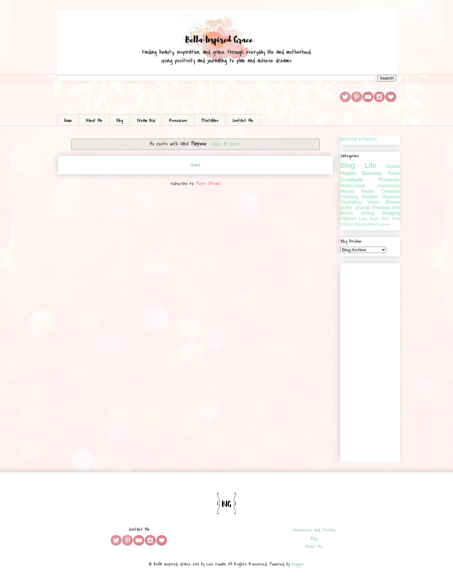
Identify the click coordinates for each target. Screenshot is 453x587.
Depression (388, 185)
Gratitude (352, 180)
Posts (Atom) (208, 183)
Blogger (297, 564)
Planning (349, 196)
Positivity (389, 180)
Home (68, 121)
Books (347, 213)
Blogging (391, 213)
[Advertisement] (370, 361)
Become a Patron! (359, 139)
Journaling (351, 202)
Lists (363, 219)
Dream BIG (146, 121)
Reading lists (386, 207)
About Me (94, 121)
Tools (393, 173)
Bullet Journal (355, 207)
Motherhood (353, 185)
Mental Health (357, 191)
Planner (348, 218)
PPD (385, 219)
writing (367, 213)
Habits (348, 173)
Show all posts (226, 143)
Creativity (390, 191)
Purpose (383, 224)
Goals (393, 166)
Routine (370, 196)
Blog (119, 121)
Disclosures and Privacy (314, 530)
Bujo (374, 219)
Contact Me (242, 121)
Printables (209, 121)
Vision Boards (384, 202)
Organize (391, 196)
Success (371, 173)
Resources (178, 121)
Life (370, 165)
